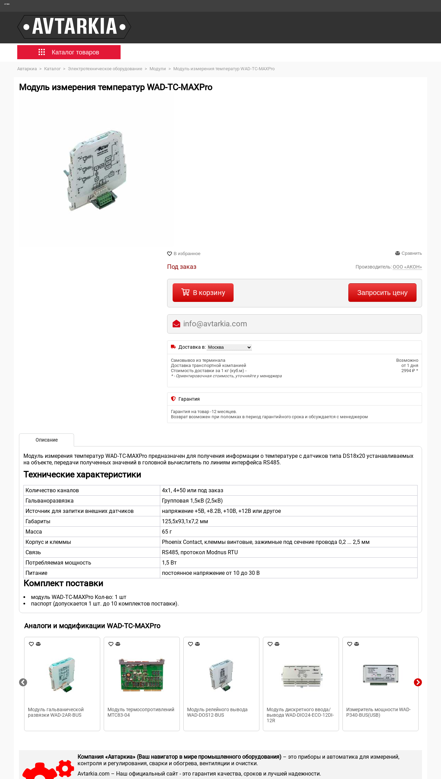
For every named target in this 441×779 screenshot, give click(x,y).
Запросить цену (382, 292)
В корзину (209, 292)
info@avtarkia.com (215, 323)
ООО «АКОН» (407, 267)
